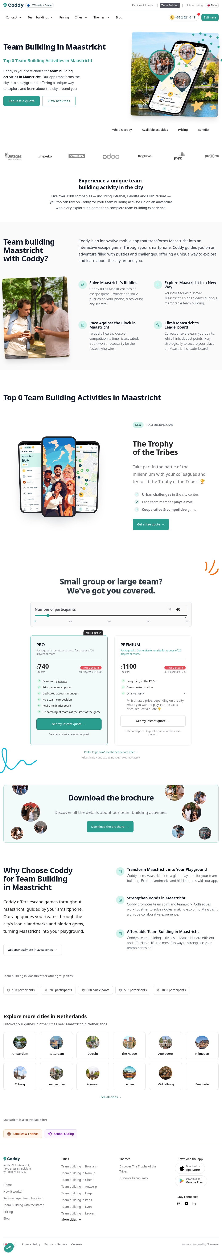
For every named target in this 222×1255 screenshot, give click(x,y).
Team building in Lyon (76, 1207)
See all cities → (111, 1097)
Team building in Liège (76, 1193)
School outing (194, 5)
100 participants (21, 990)
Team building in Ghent (77, 1180)
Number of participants (55, 609)
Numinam (213, 1244)
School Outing (61, 1134)
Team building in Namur (78, 1173)
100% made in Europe (39, 5)
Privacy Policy (31, 1244)
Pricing (64, 17)
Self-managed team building (22, 1198)
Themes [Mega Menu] (102, 17)
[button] (9, 1248)
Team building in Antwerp (79, 1186)
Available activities (155, 130)
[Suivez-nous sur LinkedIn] (194, 1203)
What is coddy (122, 130)
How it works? (12, 1191)
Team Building (169, 5)
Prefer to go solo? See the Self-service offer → (111, 752)
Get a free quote (148, 524)
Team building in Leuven (78, 1213)
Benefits (203, 130)
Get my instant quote (66, 724)
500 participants (133, 990)
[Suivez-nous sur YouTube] (186, 1203)
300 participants (95, 990)
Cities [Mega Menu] (81, 17)
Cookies (76, 1244)
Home (7, 1185)
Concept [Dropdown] (14, 17)
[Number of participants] (111, 615)
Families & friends (142, 5)
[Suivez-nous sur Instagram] (178, 1203)
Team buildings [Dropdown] (40, 17)
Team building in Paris (76, 1200)
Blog (119, 17)
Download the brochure (107, 827)
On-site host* (156, 693)
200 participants (58, 990)
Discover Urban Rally (133, 1178)
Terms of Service (56, 1244)
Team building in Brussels (79, 1166)
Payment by (54, 681)
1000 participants (171, 990)
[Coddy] (13, 5)
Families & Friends (22, 1134)
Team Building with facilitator (23, 1205)
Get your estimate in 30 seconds (30, 950)
